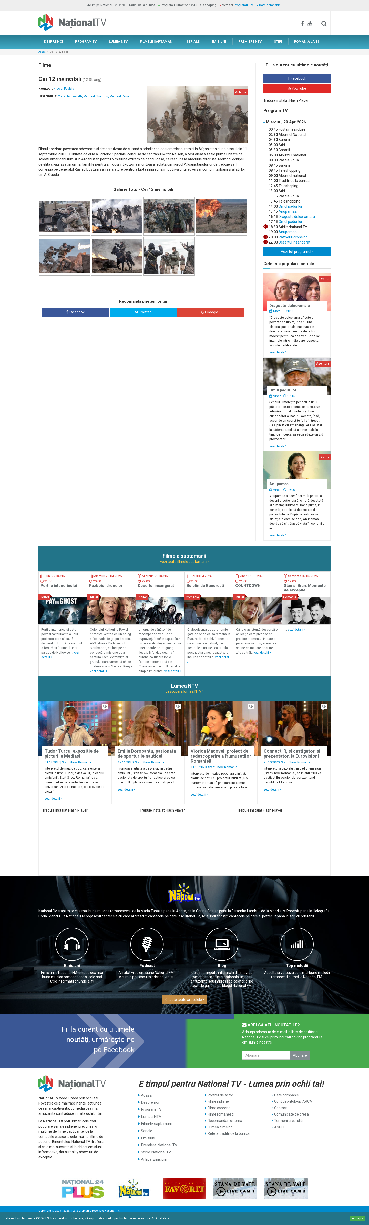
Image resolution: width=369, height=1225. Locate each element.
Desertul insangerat (294, 242)
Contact (280, 1108)
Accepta (358, 1218)
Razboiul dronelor (292, 237)
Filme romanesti (221, 1114)
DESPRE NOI (53, 41)
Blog (222, 965)
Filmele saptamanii (156, 1121)
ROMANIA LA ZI (306, 41)
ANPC (279, 1127)
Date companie (270, 5)
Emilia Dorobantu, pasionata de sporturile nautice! (147, 753)
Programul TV (243, 5)
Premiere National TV (158, 1140)
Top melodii (297, 965)
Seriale (146, 1127)
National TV (112, 1209)
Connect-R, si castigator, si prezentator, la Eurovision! (292, 753)
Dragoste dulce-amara (296, 217)
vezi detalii (278, 352)
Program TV (151, 1108)
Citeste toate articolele (184, 1000)
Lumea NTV (150, 1114)
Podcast (147, 965)
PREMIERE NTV (250, 41)
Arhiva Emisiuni (153, 1153)
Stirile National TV (155, 1146)
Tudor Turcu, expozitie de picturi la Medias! (72, 753)
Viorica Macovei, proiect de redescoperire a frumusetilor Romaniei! (221, 756)
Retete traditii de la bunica (229, 1133)
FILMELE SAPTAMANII (157, 41)
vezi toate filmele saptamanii (184, 562)
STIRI (278, 41)
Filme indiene (218, 1101)
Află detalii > (160, 1218)
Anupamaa (287, 211)
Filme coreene (219, 1108)
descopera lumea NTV (184, 691)
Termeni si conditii (288, 1121)
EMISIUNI (218, 41)
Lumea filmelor (220, 1127)
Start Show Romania (76, 762)
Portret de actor (220, 1095)
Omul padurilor (290, 206)
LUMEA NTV (118, 41)
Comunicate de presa (291, 1114)
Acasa (42, 51)
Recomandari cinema (225, 1121)
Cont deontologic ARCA (293, 1101)
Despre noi (149, 1101)
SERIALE (193, 41)
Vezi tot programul (297, 252)
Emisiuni (72, 965)
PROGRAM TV (86, 41)
